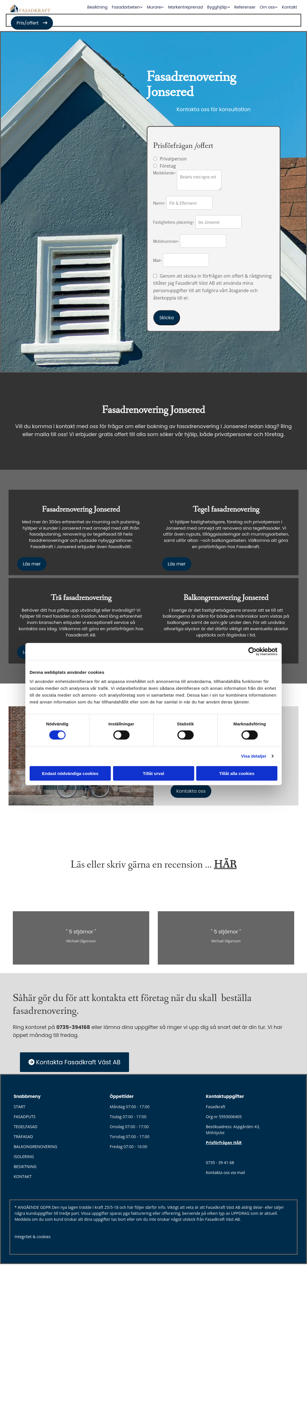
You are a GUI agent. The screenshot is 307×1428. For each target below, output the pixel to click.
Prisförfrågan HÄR (224, 1142)
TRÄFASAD (23, 1136)
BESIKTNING (25, 1166)
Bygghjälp (217, 7)
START (19, 1106)
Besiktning (97, 7)
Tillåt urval (153, 773)
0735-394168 (73, 1027)
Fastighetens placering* (173, 221)
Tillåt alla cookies (237, 773)
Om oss (267, 7)
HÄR (225, 865)
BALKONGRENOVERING (35, 1146)
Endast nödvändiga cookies (70, 773)
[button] (32, 23)
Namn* (159, 202)
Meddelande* (164, 172)
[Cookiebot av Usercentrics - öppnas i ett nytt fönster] (252, 651)
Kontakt (289, 7)
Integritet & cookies (33, 1236)
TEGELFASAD (26, 1126)
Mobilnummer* (166, 241)
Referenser (245, 7)
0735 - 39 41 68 (220, 1162)
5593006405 (230, 1116)
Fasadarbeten (126, 7)
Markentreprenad (185, 7)
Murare (154, 7)
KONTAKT (23, 1176)
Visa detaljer (253, 756)
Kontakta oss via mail (225, 1172)
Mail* (157, 260)
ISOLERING (24, 1156)
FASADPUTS (25, 1116)
